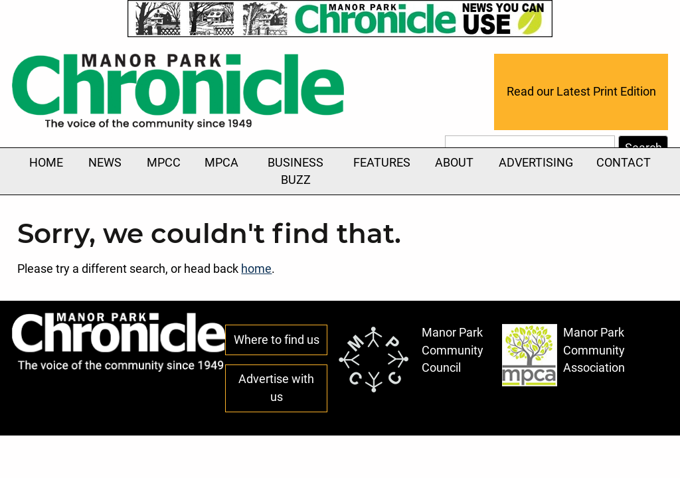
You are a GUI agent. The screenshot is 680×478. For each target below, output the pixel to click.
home (256, 269)
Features (381, 170)
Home (46, 162)
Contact (623, 162)
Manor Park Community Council (409, 359)
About (454, 170)
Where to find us (276, 340)
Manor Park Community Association (563, 355)
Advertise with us (276, 387)
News (105, 170)
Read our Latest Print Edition (581, 91)
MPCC (164, 162)
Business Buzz (295, 171)
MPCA (221, 162)
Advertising (536, 170)
